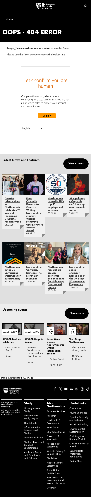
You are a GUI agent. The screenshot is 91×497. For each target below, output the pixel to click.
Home (8, 19)
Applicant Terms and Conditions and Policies (32, 455)
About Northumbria (56, 405)
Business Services (56, 412)
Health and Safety (78, 425)
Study (28, 403)
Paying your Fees (78, 413)
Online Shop (75, 461)
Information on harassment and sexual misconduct (57, 481)
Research (51, 416)
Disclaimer (52, 458)
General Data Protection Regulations (76, 454)
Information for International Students (32, 431)
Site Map (51, 488)
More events (77, 313)
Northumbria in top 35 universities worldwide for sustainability (13, 273)
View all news (76, 164)
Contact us (75, 408)
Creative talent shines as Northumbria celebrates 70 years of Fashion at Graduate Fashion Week (13, 210)
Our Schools (30, 423)
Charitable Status (56, 432)
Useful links (77, 403)
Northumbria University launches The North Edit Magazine (34, 273)
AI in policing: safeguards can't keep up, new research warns (77, 205)
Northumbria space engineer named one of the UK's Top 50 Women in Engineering (77, 276)
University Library (33, 438)
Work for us (53, 428)
